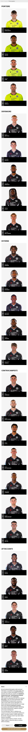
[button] (26, 686)
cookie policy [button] (16, 696)
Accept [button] (20, 725)
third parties (4, 699)
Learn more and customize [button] (14, 729)
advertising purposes (16, 705)
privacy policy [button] (18, 690)
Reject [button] (7, 725)
